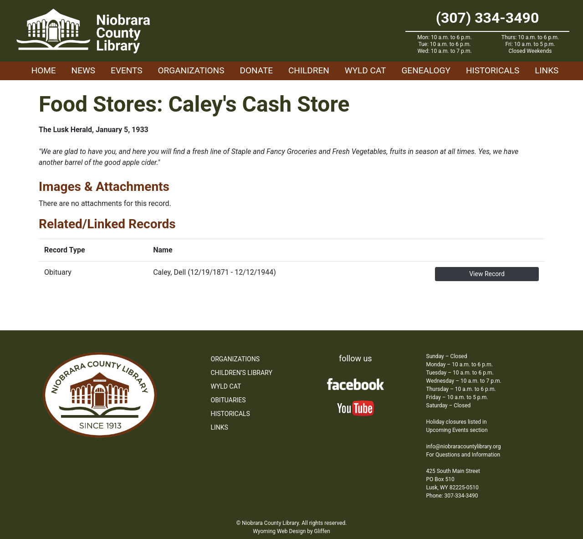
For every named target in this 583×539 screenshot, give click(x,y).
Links (546, 70)
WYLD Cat (365, 70)
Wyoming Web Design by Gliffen (291, 531)
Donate (256, 70)
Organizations (191, 70)
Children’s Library (241, 372)
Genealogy (425, 70)
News (84, 70)
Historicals (492, 70)
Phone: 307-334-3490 (452, 496)
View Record (487, 273)
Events (126, 70)
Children (308, 70)
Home (43, 70)
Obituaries (228, 400)
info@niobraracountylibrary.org (463, 446)
